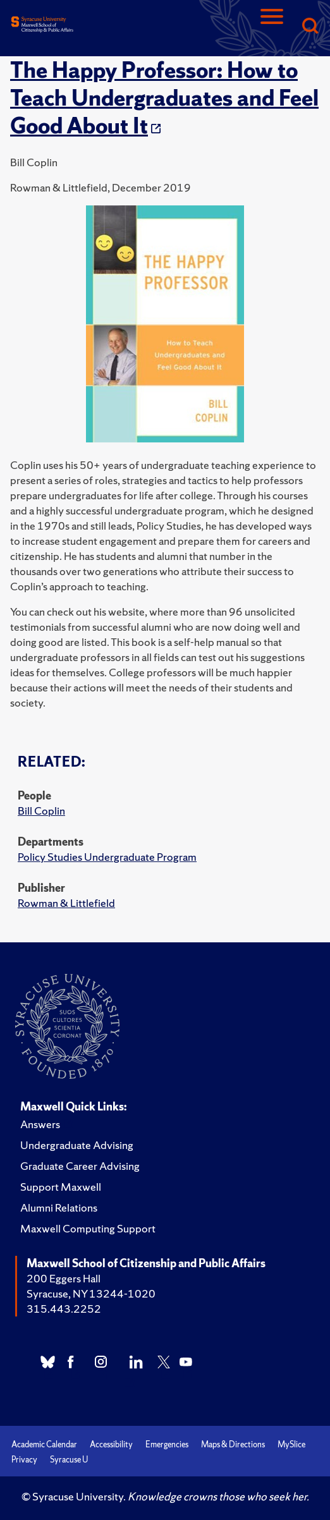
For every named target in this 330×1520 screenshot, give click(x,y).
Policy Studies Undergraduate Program (107, 856)
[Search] (310, 26)
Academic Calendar (44, 1444)
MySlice (291, 1444)
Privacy (24, 1459)
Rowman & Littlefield (66, 903)
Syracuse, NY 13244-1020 (91, 1293)
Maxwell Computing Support (88, 1228)
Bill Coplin (41, 810)
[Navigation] (272, 26)
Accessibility (111, 1444)
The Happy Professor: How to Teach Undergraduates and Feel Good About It (164, 98)
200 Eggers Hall (64, 1278)
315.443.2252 (64, 1308)
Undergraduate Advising (76, 1145)
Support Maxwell (60, 1186)
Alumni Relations (58, 1207)
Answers (40, 1124)
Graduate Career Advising (80, 1165)
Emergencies (166, 1444)
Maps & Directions (233, 1444)
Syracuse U (69, 1459)
